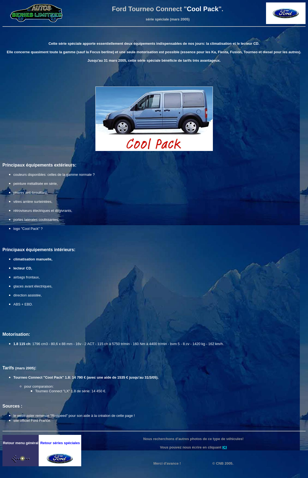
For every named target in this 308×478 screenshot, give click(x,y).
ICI (224, 447)
